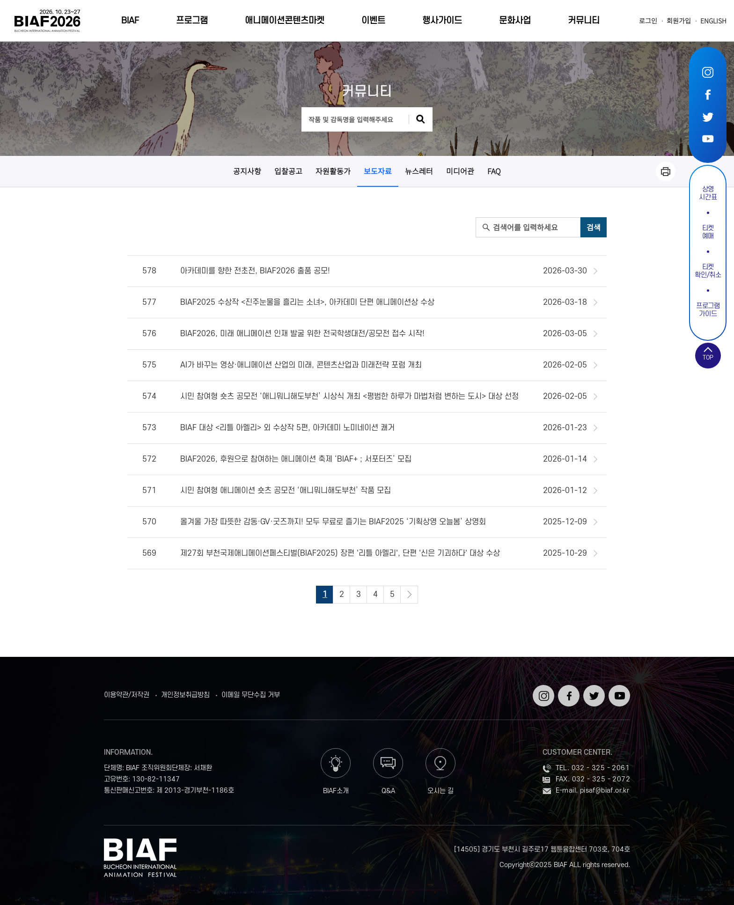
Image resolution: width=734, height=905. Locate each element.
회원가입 (679, 21)
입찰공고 (288, 171)
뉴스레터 (419, 171)
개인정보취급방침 (185, 695)
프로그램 (192, 21)
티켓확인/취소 (708, 271)
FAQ (494, 171)
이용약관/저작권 (126, 695)
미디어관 (460, 171)
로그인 (648, 21)
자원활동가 (333, 171)
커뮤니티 (584, 21)
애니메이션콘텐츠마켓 (284, 21)
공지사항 (247, 171)
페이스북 (708, 94)
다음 (409, 594)
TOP (708, 357)
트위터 (708, 116)
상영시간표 (708, 193)
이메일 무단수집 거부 (250, 695)
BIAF (130, 21)
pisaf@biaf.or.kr (604, 791)
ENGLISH (713, 21)
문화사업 (515, 21)
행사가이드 (442, 21)
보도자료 (378, 171)
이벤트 (373, 21)
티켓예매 (708, 232)
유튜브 (708, 138)
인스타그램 (708, 72)
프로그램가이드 (708, 310)
